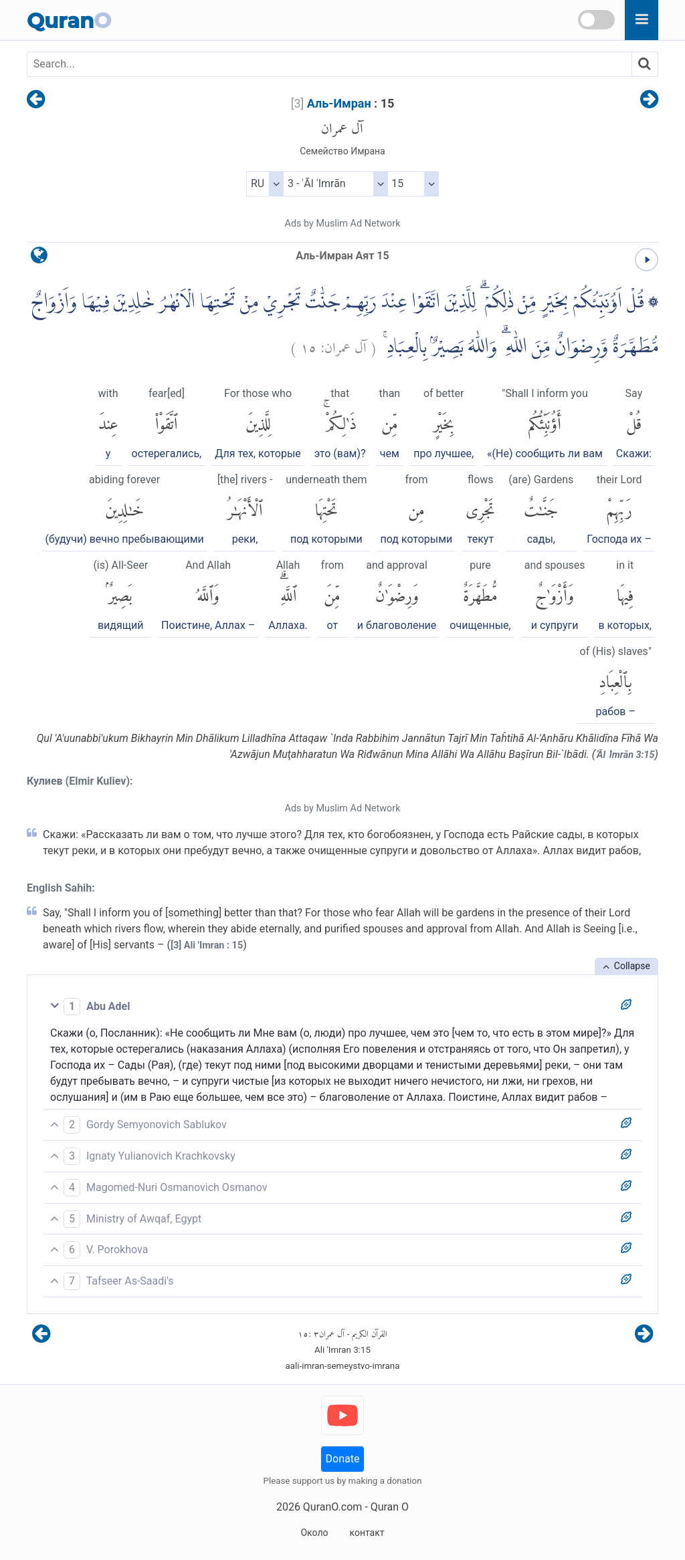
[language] (39, 258)
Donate (343, 1458)
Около (314, 1532)
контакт (366, 1532)
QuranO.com (332, 1507)
